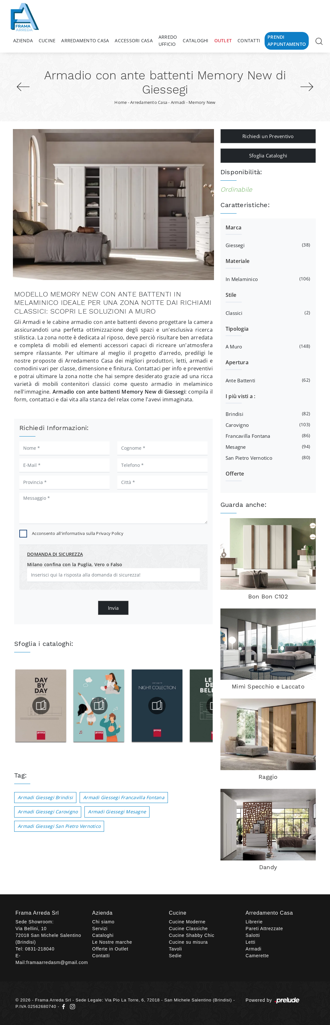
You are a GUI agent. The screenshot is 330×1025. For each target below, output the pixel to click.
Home (120, 102)
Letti (250, 942)
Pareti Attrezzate (264, 928)
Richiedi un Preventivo (268, 136)
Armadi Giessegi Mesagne (117, 812)
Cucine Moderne (187, 921)
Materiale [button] (237, 261)
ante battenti (267, 380)
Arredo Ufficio (168, 40)
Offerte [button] (235, 473)
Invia (113, 608)
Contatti (249, 40)
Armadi (178, 102)
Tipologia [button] (237, 328)
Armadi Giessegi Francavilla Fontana (123, 797)
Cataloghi (195, 40)
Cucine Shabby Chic (191, 935)
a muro (267, 346)
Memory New (202, 102)
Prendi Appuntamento (286, 40)
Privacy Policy (109, 533)
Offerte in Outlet (110, 948)
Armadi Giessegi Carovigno (48, 812)
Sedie (175, 955)
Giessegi (267, 244)
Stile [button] (231, 294)
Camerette (257, 955)
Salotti (253, 935)
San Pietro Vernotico (267, 457)
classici (267, 312)
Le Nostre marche (112, 942)
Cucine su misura (188, 942)
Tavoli (175, 948)
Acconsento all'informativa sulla (77, 533)
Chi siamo (103, 921)
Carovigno (267, 424)
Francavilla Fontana (267, 435)
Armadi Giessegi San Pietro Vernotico (59, 826)
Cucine (47, 40)
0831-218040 (39, 948)
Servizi (100, 928)
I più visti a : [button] (241, 396)
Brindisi (267, 413)
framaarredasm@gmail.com (57, 962)
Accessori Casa (134, 40)
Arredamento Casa (85, 40)
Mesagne (267, 446)
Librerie (254, 921)
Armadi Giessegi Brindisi (45, 797)
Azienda (23, 40)
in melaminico (267, 278)
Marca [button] (233, 227)
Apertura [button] (237, 362)
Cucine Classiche (188, 928)
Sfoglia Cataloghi (268, 155)
